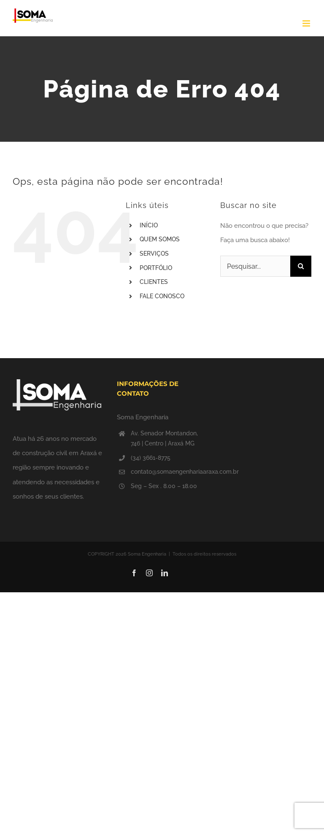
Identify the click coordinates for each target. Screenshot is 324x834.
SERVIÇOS (154, 253)
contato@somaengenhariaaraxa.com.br (169, 471)
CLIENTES (154, 281)
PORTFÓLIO (156, 268)
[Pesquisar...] (255, 266)
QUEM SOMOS (160, 239)
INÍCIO (149, 225)
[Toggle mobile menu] (306, 23)
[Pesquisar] (300, 266)
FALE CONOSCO (162, 296)
